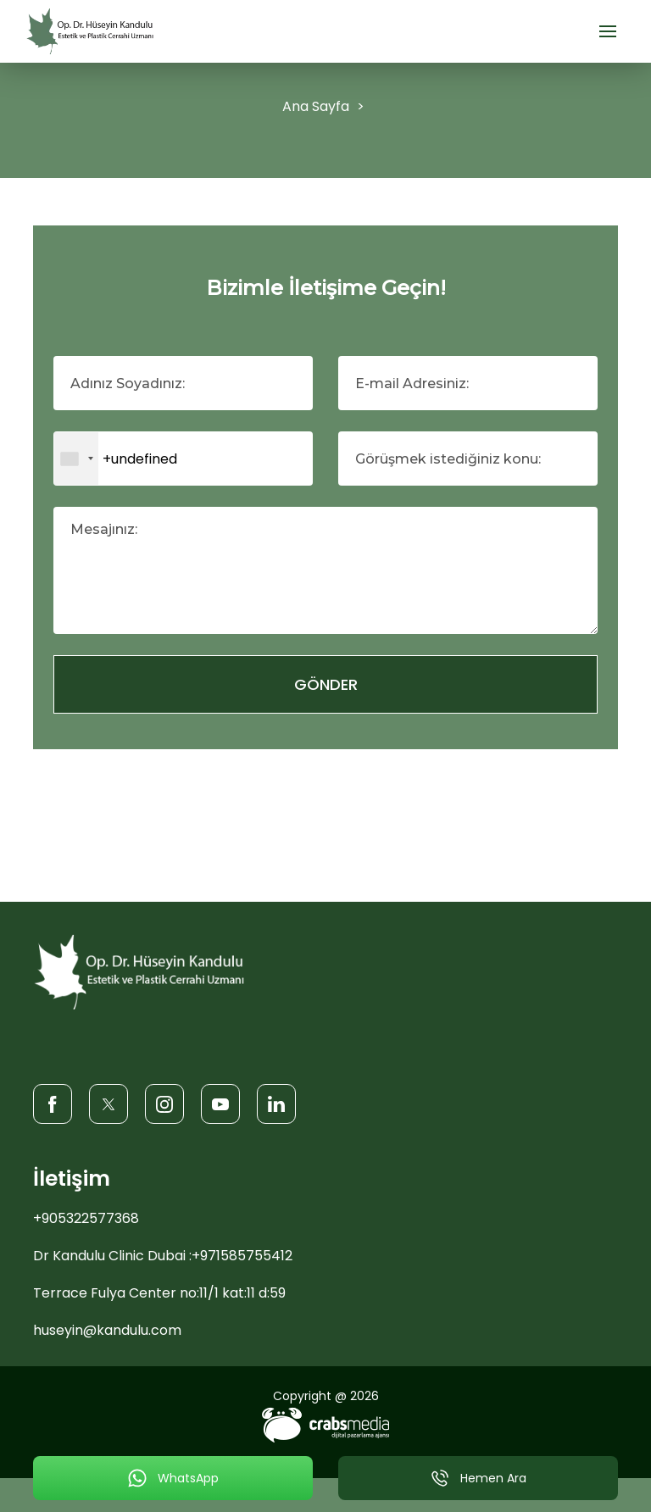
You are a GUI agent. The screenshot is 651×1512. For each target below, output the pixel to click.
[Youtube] (220, 1103)
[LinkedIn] (276, 1103)
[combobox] (76, 458)
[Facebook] (52, 1103)
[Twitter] (108, 1103)
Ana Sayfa (315, 106)
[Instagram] (164, 1103)
